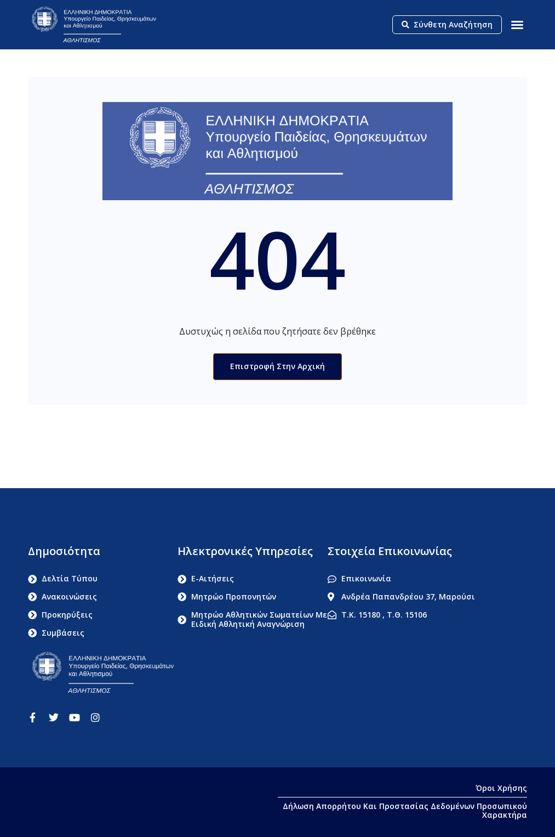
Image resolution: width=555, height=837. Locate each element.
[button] (517, 25)
